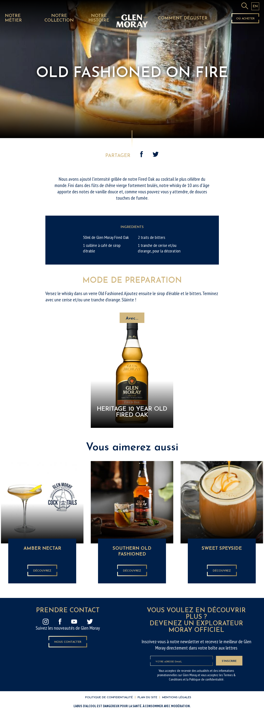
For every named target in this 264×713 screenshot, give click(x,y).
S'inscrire (229, 661)
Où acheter (245, 18)
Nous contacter (67, 642)
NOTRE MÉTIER (13, 18)
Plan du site (147, 697)
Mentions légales (176, 697)
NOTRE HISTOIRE (98, 18)
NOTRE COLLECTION (59, 18)
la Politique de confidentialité (204, 679)
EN (255, 6)
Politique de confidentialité (109, 697)
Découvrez (42, 570)
